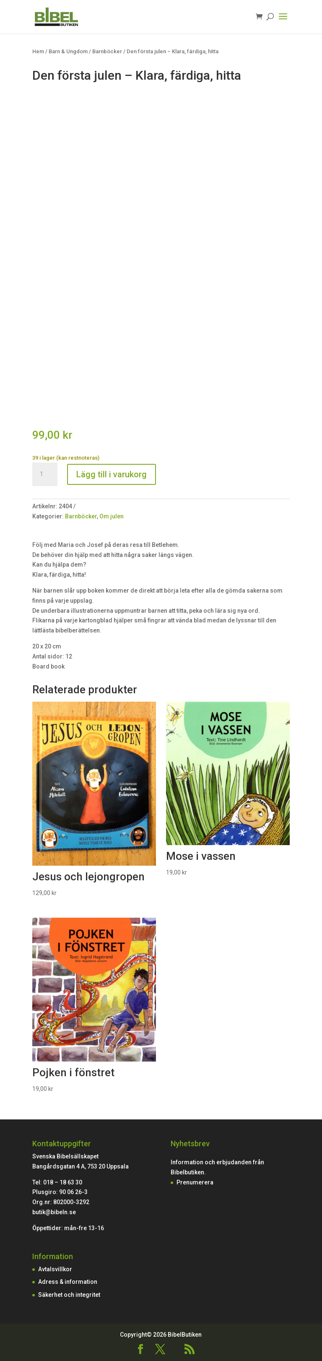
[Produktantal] (44, 474)
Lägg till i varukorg (111, 474)
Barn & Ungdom (68, 51)
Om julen (111, 516)
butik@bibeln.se (54, 1212)
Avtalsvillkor (55, 1269)
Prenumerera (195, 1182)
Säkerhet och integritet (69, 1294)
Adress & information (67, 1281)
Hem (38, 51)
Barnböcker (107, 51)
